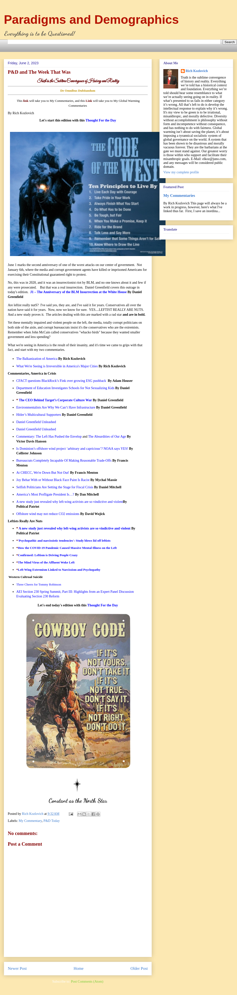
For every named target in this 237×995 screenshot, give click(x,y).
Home (79, 968)
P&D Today (52, 821)
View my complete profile (181, 172)
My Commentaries (179, 195)
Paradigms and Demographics (91, 19)
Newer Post (17, 968)
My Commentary (30, 821)
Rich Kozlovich (197, 71)
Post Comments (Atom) (87, 981)
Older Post (139, 968)
